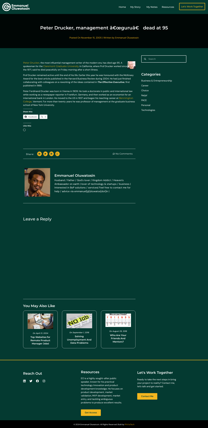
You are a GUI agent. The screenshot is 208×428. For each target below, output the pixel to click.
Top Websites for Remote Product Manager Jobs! (40, 340)
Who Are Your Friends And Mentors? (118, 338)
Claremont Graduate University (61, 66)
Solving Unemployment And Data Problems (79, 339)
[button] (39, 154)
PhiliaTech (129, 424)
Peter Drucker (31, 62)
